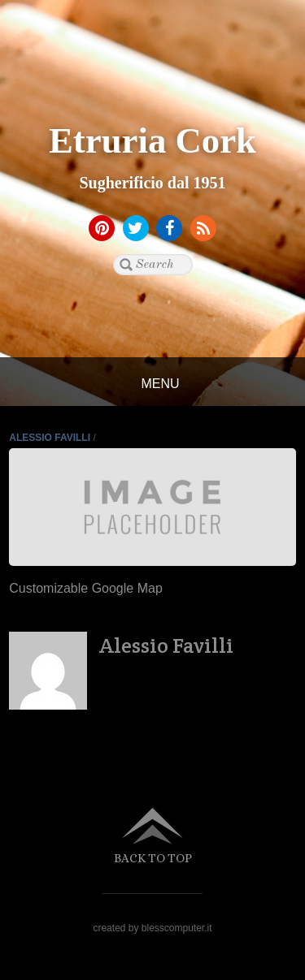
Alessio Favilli (49, 437)
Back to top (153, 858)
